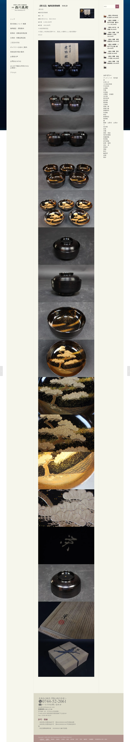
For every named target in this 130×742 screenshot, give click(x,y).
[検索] (111, 6)
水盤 (104, 131)
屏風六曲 (106, 108)
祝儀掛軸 (106, 137)
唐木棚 (105, 100)
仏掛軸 (105, 88)
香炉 (104, 157)
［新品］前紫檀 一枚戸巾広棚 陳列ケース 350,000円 (113, 22)
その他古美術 (107, 84)
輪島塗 (105, 153)
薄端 (104, 149)
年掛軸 (105, 112)
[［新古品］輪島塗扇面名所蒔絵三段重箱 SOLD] (128, 371)
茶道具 (105, 147)
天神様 (105, 104)
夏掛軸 (105, 102)
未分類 (105, 126)
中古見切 (106, 86)
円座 (104, 90)
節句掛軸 (106, 141)
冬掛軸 (105, 92)
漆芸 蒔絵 (107, 133)
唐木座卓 (106, 98)
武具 (104, 129)
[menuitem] (20, 19)
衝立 (104, 151)
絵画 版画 (107, 143)
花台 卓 (106, 145)
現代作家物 (107, 135)
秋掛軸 (105, 139)
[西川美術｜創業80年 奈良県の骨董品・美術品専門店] (20, 7)
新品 (104, 114)
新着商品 (106, 116)
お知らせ (106, 82)
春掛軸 (105, 118)
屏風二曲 (106, 106)
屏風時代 (106, 110)
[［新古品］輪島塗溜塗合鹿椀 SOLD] (1, 371)
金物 (104, 155)
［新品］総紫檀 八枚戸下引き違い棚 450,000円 (113, 46)
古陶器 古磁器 (108, 94)
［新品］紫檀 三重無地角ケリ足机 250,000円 (113, 34)
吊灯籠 (105, 96)
